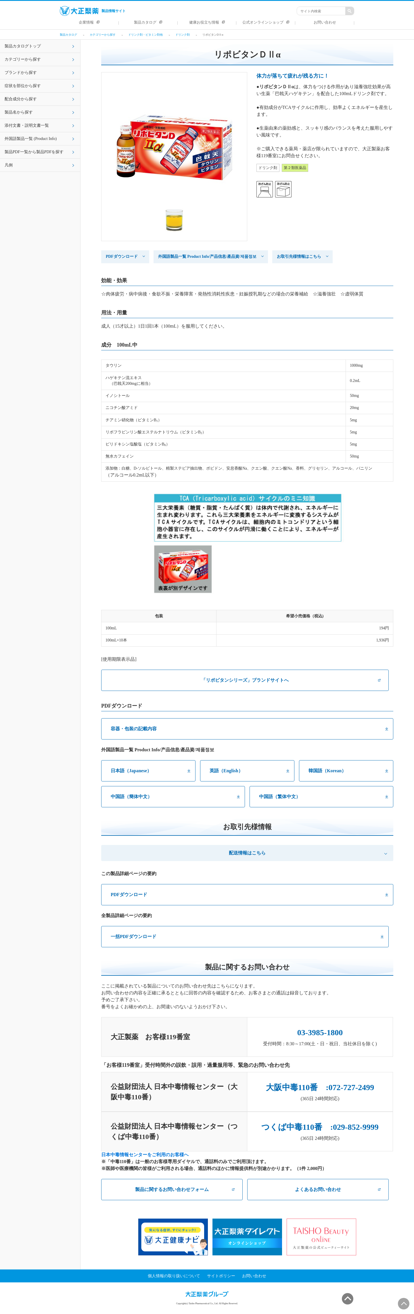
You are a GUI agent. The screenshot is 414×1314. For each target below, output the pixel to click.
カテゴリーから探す (23, 59)
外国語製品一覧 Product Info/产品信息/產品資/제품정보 (207, 256)
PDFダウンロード (122, 256)
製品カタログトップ (23, 46)
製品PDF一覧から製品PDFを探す (34, 152)
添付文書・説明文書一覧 (27, 125)
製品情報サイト (93, 11)
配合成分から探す (21, 99)
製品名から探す (19, 112)
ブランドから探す (21, 72)
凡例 (9, 165)
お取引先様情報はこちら (299, 256)
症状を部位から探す (23, 86)
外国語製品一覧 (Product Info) (31, 139)
